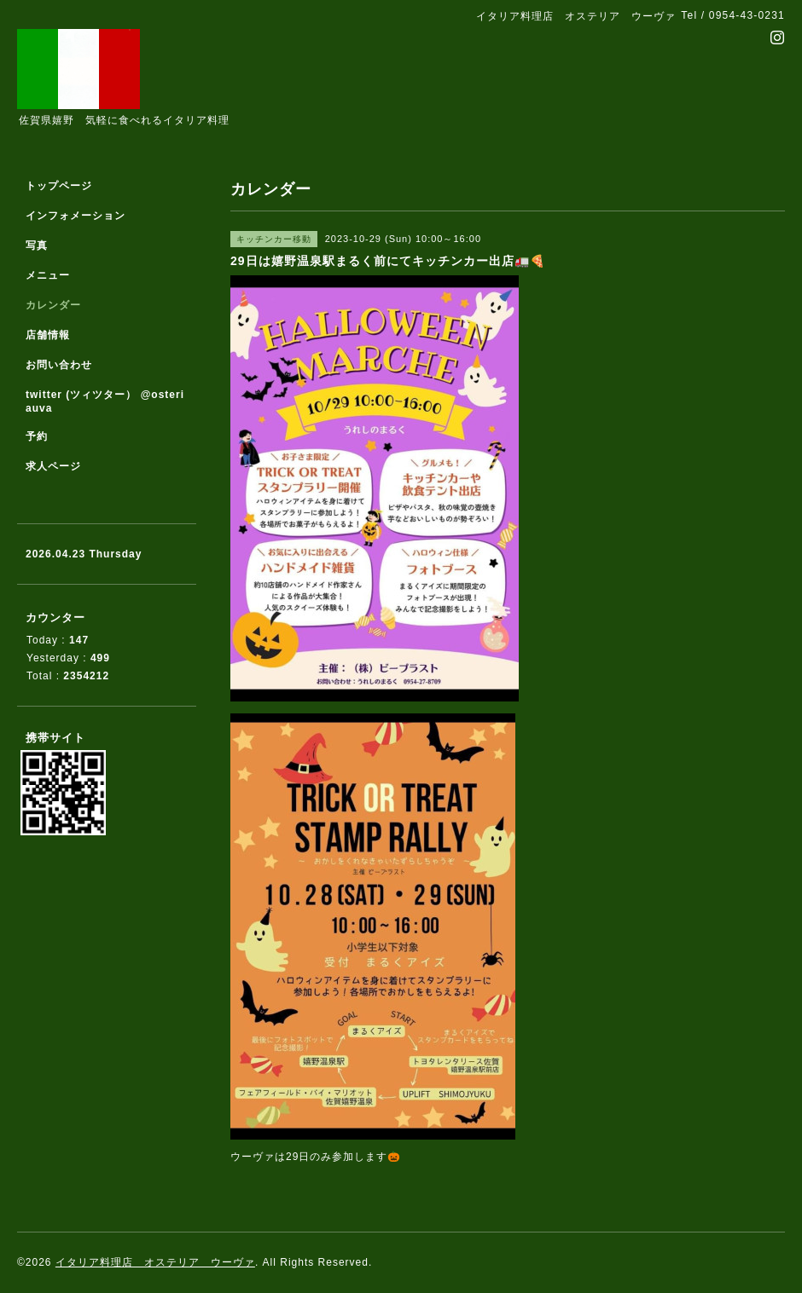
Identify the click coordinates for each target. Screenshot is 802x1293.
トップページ (59, 186)
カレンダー (53, 305)
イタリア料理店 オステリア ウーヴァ (155, 1262)
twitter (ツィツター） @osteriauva (105, 401)
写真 (37, 245)
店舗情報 (48, 335)
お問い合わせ (59, 365)
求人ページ (53, 466)
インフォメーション (75, 216)
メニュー (48, 275)
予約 (37, 436)
